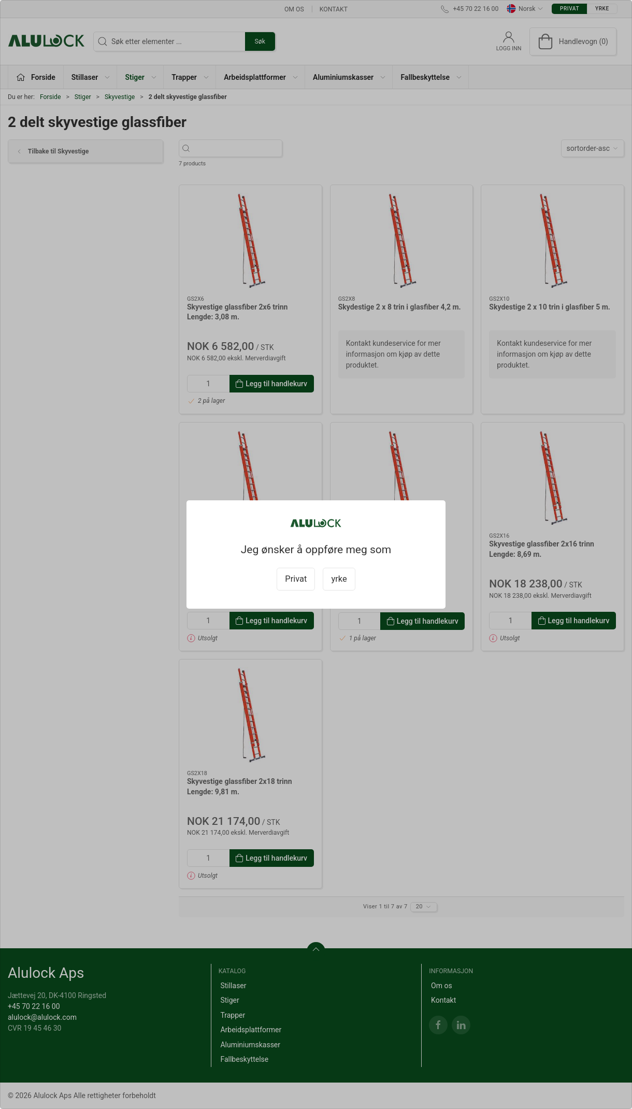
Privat (296, 579)
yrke (339, 579)
